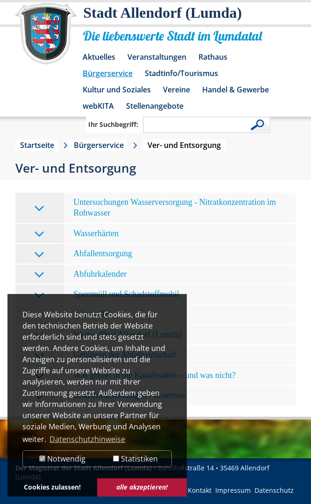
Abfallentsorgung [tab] (83, 254)
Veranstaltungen (156, 57)
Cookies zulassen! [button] (52, 487)
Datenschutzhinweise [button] (87, 439)
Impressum (233, 490)
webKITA (98, 106)
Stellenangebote (155, 106)
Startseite (37, 145)
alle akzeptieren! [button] (142, 487)
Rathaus (212, 57)
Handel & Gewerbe (235, 89)
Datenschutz (274, 490)
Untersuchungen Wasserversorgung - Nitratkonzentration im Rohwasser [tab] (155, 207)
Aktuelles (99, 57)
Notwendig (62, 459)
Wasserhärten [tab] (76, 234)
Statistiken (135, 459)
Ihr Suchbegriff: (113, 124)
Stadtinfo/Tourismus (181, 73)
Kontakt (200, 490)
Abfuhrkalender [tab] (80, 274)
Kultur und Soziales (117, 89)
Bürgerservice (108, 73)
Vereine (176, 89)
